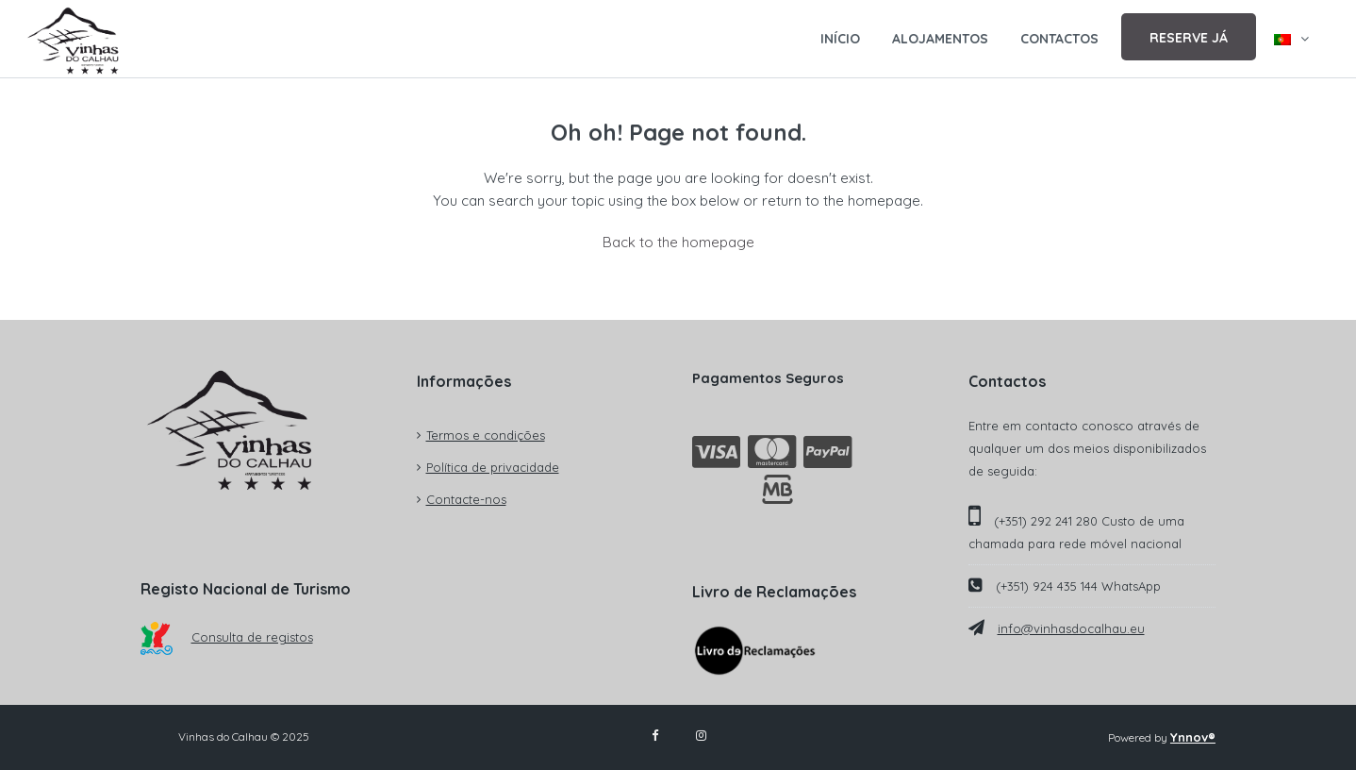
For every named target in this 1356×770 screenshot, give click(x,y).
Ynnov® (1192, 737)
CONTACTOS (1059, 38)
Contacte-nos (466, 499)
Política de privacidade (492, 467)
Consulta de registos (227, 636)
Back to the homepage (678, 242)
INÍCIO (840, 38)
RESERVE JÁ (1188, 37)
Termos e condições (485, 435)
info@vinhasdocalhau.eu (1071, 628)
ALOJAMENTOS (940, 38)
